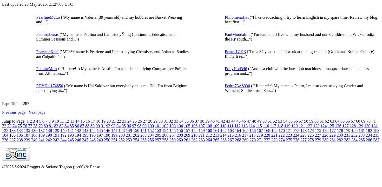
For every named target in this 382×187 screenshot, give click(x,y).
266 (223, 140)
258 (165, 140)
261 (187, 140)
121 (302, 126)
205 (158, 135)
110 (223, 126)
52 (275, 121)
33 (176, 121)
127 (345, 126)
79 (40, 126)
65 (342, 121)
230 (340, 135)
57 (301, 121)
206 (165, 135)
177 (333, 130)
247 (85, 140)
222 (281, 135)
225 (303, 135)
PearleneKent (47, 52)
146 (107, 130)
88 (87, 126)
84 (66, 126)
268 (238, 140)
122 (309, 126)
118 (280, 126)
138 (49, 130)
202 (136, 135)
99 (144, 126)
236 (5, 140)
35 (187, 121)
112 (237, 126)
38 (202, 121)
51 (270, 121)
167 (260, 130)
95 (124, 126)
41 (218, 121)
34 (181, 121)
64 (337, 121)
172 (296, 130)
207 (172, 135)
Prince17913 (235, 51)
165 (245, 130)
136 (34, 130)
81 (51, 126)
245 (71, 140)
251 (114, 140)
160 (209, 130)
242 (49, 140)
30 (161, 121)
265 (216, 140)
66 (348, 121)
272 (267, 140)
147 (114, 130)
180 (354, 130)
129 (360, 126)
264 (209, 140)
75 (20, 126)
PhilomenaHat (237, 17)
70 (368, 121)
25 (135, 121)
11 (62, 121)
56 (296, 121)
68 (358, 121)
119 (287, 126)
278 (311, 140)
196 (92, 135)
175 (318, 130)
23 (124, 121)
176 (325, 130)
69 (363, 121)
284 (354, 140)
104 (180, 126)
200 (121, 135)
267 (231, 140)
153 (158, 130)
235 (376, 135)
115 (259, 126)
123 (316, 126)
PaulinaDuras (47, 34)
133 (12, 130)
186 (20, 135)
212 (209, 135)
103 (172, 126)
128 (353, 126)
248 (92, 140)
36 (192, 121)
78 (35, 126)
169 (274, 130)
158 (194, 130)
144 (92, 130)
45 (238, 121)
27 (145, 121)
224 (296, 135)
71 (374, 121)
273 (274, 140)
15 (83, 121)
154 (165, 130)
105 (187, 126)
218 (252, 135)
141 (71, 130)
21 (114, 121)
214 (223, 135)
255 (143, 140)
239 (27, 140)
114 (252, 126)
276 (296, 140)
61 (322, 121)
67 (353, 121)
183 (376, 130)
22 (119, 121)
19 (103, 121)
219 (259, 135)
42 (223, 121)
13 (72, 121)
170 (282, 130)
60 (316, 121)
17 (93, 121)
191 (56, 135)
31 (166, 121)
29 (155, 121)
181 (362, 130)
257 (158, 140)
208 (180, 135)
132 (5, 130)
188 (34, 135)
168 (267, 130)
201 (129, 135)
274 (282, 140)
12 (67, 121)
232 (354, 135)
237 (12, 140)
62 (327, 121)
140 (63, 130)
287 (376, 140)
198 (107, 135)
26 (140, 121)
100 (151, 126)
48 (254, 121)
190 (49, 135)
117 (273, 126)
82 (56, 126)
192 (63, 135)
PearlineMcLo (48, 17)
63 (332, 121)
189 (41, 135)
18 (98, 121)
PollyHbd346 (236, 68)
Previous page (13, 112)
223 (289, 135)
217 (245, 135)
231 (347, 135)
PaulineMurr (46, 68)
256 (151, 140)
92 (108, 126)
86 (77, 126)
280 (325, 140)
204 (151, 135)
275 (289, 140)
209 (187, 135)
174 (311, 130)
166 (252, 130)
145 (100, 130)
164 (238, 130)
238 (20, 140)
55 (290, 121)
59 (311, 121)
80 (46, 126)
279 (318, 140)
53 (280, 121)
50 (264, 121)
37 (197, 121)
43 (228, 121)
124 (323, 126)
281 (333, 140)
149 (129, 130)
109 (216, 126)
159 (202, 130)
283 (347, 140)
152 (151, 130)
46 (244, 121)
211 (202, 135)
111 (230, 126)
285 (362, 140)
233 (361, 135)
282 (340, 140)
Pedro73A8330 (237, 86)
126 (338, 126)
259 (172, 140)
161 (216, 130)
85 (72, 126)
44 (233, 121)
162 (223, 130)
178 (340, 130)
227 (318, 135)
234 (369, 135)
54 (285, 121)
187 (27, 135)
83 (61, 126)
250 (107, 140)
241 (41, 140)
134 (20, 130)
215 (230, 135)
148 (121, 130)
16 (88, 121)
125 (331, 126)
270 (252, 140)
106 (194, 126)
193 (71, 135)
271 (260, 140)
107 (202, 126)
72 (4, 126)
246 (78, 140)
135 (27, 130)
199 (114, 135)
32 (171, 121)
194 (78, 135)
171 (289, 130)
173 (303, 130)
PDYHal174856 (49, 86)
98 (139, 126)
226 (310, 135)
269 (245, 140)
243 (56, 140)
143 (85, 130)
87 (82, 126)
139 (56, 130)
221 (274, 135)
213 (216, 135)
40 (212, 121)
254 (136, 140)
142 (78, 130)
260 (180, 140)
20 (109, 121)
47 (249, 121)
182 (369, 130)
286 (369, 140)
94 (118, 126)
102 (165, 126)
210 (194, 135)
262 (194, 140)
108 (209, 126)
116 (266, 126)
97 (134, 126)
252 (121, 140)
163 (231, 130)
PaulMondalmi (237, 34)
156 (180, 130)
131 (374, 126)
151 (143, 130)
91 (103, 126)
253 (129, 140)
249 (100, 140)
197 (100, 135)
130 (367, 126)
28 (150, 121)
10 (57, 121)
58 (306, 121)
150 (136, 130)
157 (187, 130)
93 (113, 126)
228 (325, 135)
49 (259, 121)
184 (5, 135)
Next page (36, 112)
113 (245, 126)
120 (294, 126)
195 (85, 135)
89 (92, 126)
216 (238, 135)
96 (129, 126)
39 (207, 121)
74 (14, 126)
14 (77, 121)
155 (172, 130)
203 (143, 135)
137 (41, 130)
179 (347, 130)
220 (267, 135)
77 (30, 126)
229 (332, 135)
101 (158, 126)
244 (63, 140)
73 (9, 126)
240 (34, 140)
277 (303, 140)
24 (129, 121)
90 (98, 126)
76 (25, 126)
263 (202, 140)
